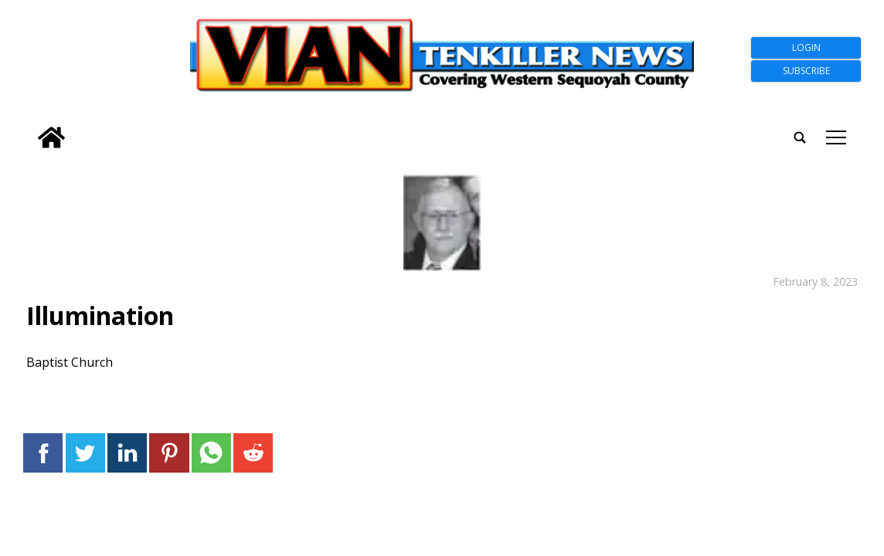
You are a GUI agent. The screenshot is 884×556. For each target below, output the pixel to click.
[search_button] (28, 127)
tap (836, 137)
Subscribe (806, 70)
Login (806, 47)
